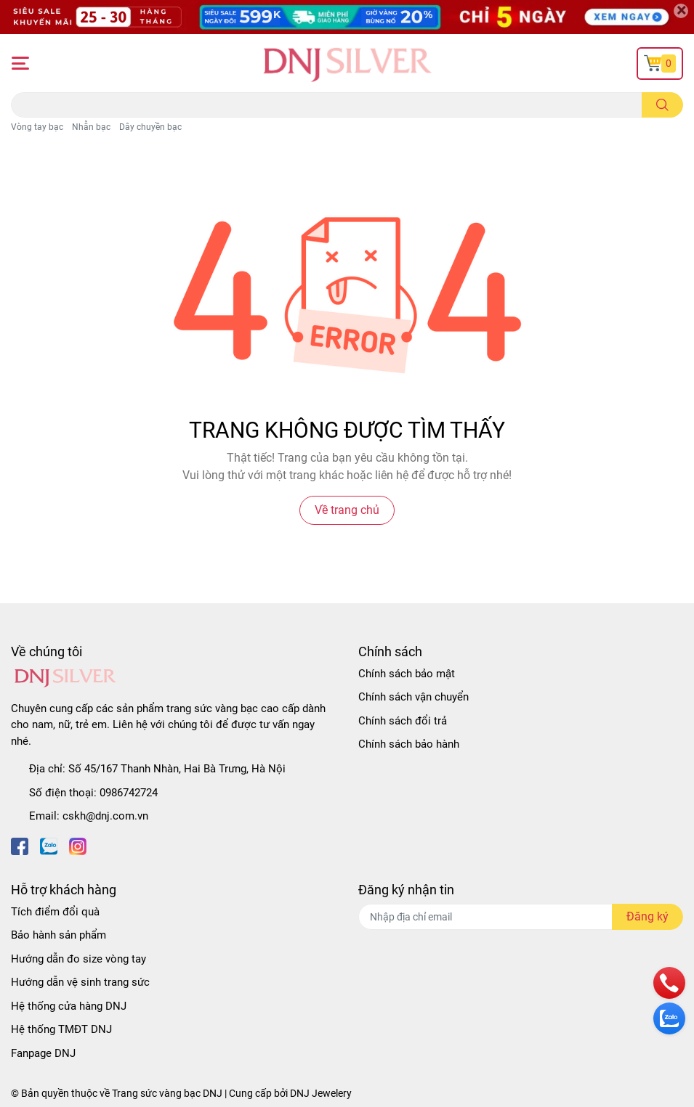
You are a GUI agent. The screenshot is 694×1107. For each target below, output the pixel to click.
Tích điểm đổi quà (55, 911)
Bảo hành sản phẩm (58, 934)
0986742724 (129, 792)
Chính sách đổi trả (402, 720)
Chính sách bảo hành (408, 744)
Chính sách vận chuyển (413, 696)
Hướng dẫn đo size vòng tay (78, 958)
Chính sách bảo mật (406, 673)
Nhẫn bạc (91, 127)
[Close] (681, 11)
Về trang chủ (347, 510)
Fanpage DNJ (43, 1053)
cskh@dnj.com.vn (105, 815)
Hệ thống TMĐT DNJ (61, 1029)
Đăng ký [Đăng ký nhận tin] (647, 916)
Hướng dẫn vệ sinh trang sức (80, 982)
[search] (662, 105)
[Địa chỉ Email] (521, 917)
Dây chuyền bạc (150, 127)
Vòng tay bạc (37, 127)
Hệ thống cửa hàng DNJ (68, 1006)
